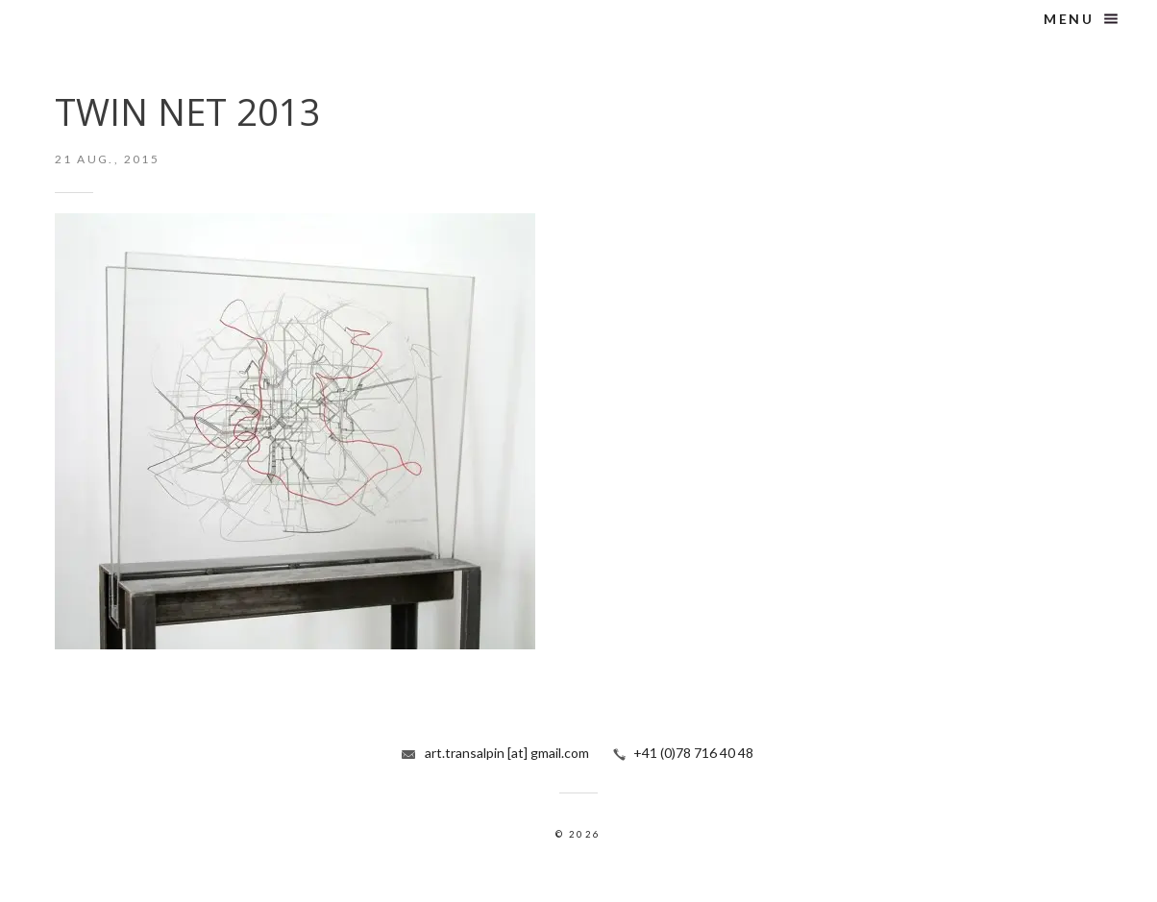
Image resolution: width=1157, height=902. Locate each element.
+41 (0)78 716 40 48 (693, 752)
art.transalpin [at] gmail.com (507, 752)
